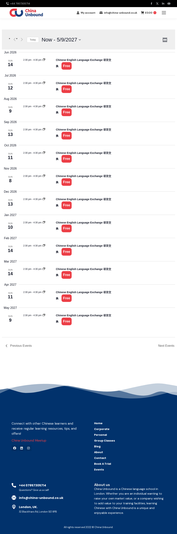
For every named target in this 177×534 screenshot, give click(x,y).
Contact (100, 458)
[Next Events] (22, 39)
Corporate (102, 429)
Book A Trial (102, 464)
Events (99, 469)
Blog (97, 446)
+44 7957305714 (18, 3)
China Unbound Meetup (29, 440)
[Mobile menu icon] (164, 12)
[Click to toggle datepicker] (61, 40)
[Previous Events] (14, 39)
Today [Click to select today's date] (33, 39)
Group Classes (104, 441)
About (98, 452)
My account (85, 12)
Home (98, 423)
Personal (101, 435)
